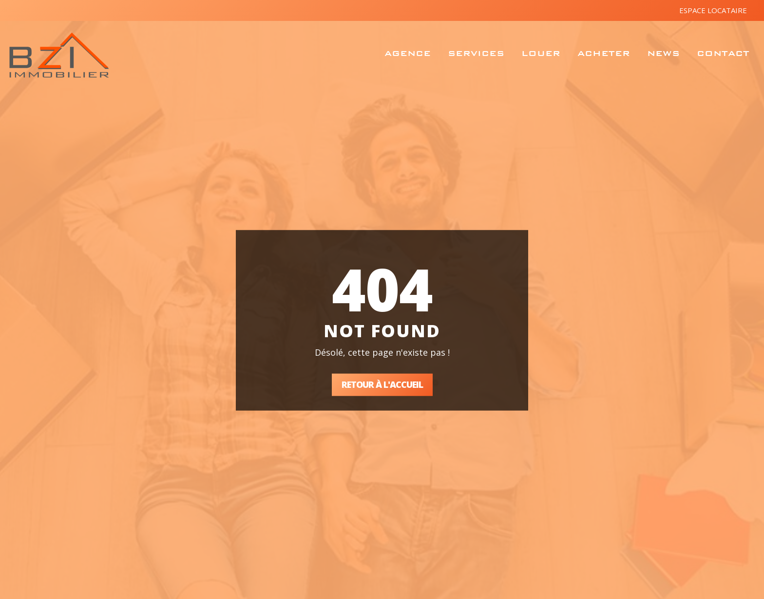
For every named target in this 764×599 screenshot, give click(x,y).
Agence (407, 53)
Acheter (603, 53)
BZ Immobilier (59, 55)
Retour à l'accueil (382, 384)
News (663, 53)
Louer (540, 53)
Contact (723, 53)
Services (476, 53)
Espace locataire (713, 10)
